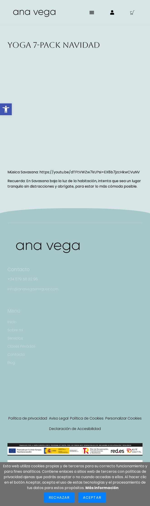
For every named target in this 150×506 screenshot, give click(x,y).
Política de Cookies (87, 418)
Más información (102, 487)
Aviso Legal (58, 418)
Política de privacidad (27, 418)
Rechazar (59, 497)
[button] (6, 109)
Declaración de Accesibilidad (75, 428)
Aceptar (92, 497)
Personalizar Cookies (123, 418)
